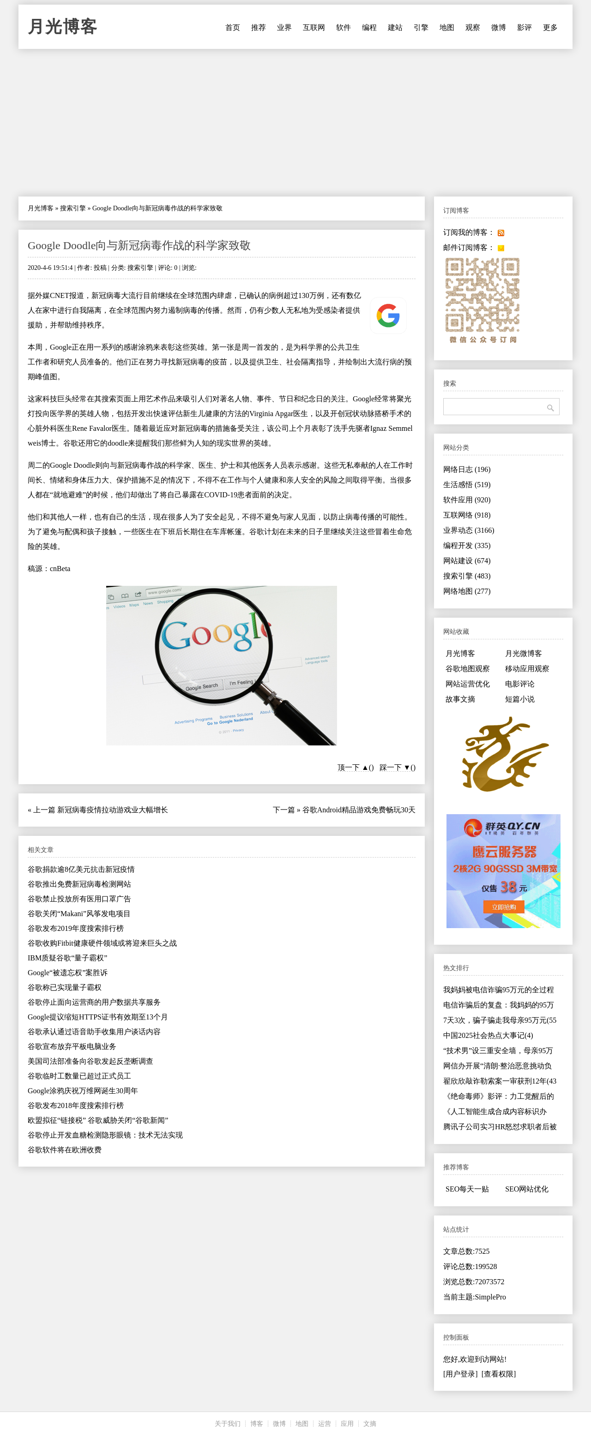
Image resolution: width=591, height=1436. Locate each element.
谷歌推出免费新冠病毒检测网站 (79, 884)
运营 (324, 1423)
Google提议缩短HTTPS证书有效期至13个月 (98, 1017)
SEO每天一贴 (467, 1189)
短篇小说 (520, 699)
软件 (343, 27)
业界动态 (469, 530)
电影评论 (520, 684)
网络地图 (467, 591)
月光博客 (63, 27)
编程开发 (467, 545)
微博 (498, 27)
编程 (369, 27)
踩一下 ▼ (395, 767)
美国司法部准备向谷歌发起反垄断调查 (90, 1061)
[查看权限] (499, 1374)
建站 (395, 27)
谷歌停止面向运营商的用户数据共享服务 (94, 1002)
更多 (550, 27)
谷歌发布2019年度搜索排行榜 (76, 928)
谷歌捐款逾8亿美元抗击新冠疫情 (81, 869)
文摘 (369, 1423)
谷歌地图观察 (468, 669)
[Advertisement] (295, 122)
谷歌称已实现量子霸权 (65, 987)
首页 (232, 27)
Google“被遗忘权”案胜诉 (68, 973)
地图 (447, 27)
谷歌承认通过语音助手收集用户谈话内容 (94, 1032)
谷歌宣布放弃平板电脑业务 (72, 1046)
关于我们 (228, 1423)
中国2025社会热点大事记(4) (488, 1035)
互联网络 (467, 515)
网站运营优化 (468, 684)
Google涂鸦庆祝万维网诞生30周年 (83, 1091)
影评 (524, 27)
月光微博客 (523, 653)
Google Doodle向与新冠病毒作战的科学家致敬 (139, 245)
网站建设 (467, 561)
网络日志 (467, 469)
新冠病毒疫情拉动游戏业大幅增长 (112, 810)
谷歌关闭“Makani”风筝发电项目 (79, 914)
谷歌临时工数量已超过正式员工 (79, 1076)
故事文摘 (460, 699)
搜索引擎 (73, 208)
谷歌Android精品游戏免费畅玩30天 (359, 810)
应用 (347, 1423)
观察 (472, 27)
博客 (256, 1423)
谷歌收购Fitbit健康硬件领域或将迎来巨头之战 (102, 943)
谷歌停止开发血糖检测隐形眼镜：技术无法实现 (105, 1135)
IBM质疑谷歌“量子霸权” (67, 958)
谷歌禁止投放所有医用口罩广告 (79, 899)
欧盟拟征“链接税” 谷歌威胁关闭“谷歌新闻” (98, 1120)
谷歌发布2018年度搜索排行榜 (76, 1105)
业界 (284, 27)
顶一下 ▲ (353, 767)
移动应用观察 (527, 669)
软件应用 (467, 500)
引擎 (421, 27)
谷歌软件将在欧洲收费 (65, 1150)
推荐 (258, 27)
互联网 (314, 27)
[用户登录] (460, 1374)
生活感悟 (467, 485)
